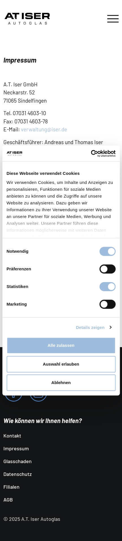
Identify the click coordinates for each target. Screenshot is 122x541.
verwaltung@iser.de (44, 129)
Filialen (11, 487)
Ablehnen (60, 382)
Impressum (16, 448)
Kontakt (12, 435)
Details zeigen (90, 327)
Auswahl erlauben (61, 364)
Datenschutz (17, 474)
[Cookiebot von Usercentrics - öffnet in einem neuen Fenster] (90, 153)
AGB (8, 499)
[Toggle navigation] (113, 19)
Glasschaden (17, 461)
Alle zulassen (61, 345)
